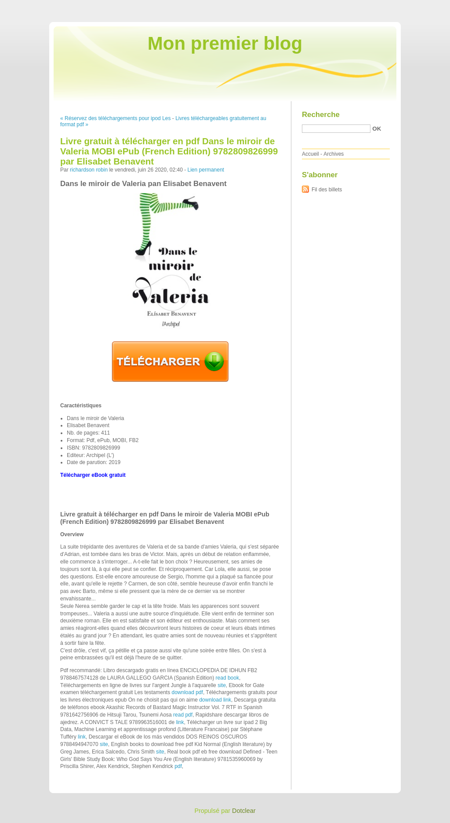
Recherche (321, 114)
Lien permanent (206, 170)
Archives (333, 154)
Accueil (310, 154)
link (180, 722)
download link (215, 700)
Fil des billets (327, 190)
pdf (178, 766)
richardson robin (89, 170)
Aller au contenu (342, 6)
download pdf (187, 692)
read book (227, 678)
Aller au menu (381, 6)
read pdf (182, 715)
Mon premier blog (225, 43)
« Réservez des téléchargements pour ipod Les (115, 118)
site (222, 685)
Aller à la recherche (424, 6)
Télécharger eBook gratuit (93, 475)
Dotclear (244, 810)
